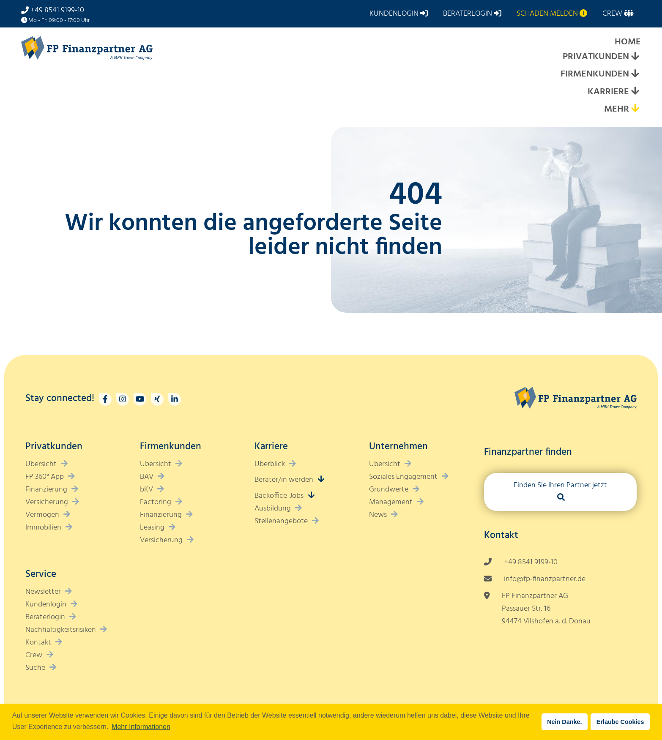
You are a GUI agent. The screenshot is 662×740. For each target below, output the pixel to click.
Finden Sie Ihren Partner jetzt (560, 485)
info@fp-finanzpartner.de (544, 579)
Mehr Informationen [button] (141, 726)
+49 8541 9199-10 (57, 10)
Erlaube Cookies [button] (620, 721)
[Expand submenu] (635, 57)
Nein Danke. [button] (564, 721)
